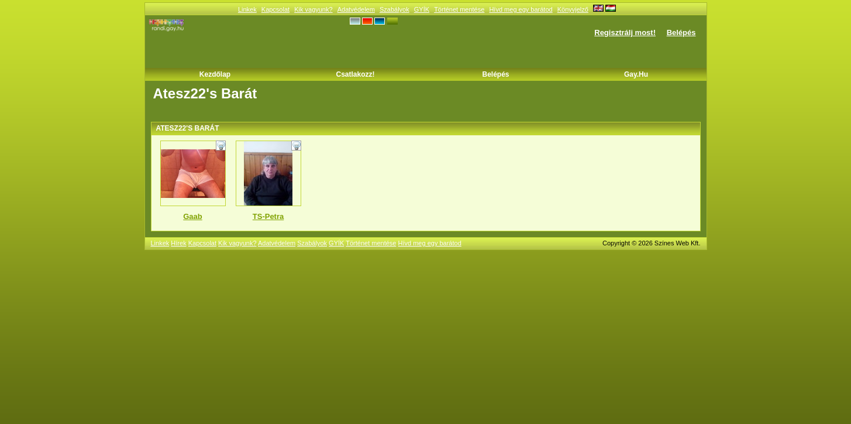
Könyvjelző (572, 9)
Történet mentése (459, 9)
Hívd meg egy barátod (520, 9)
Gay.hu (636, 74)
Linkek (247, 9)
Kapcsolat (275, 9)
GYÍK (421, 9)
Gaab (192, 216)
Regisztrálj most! (625, 32)
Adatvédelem (356, 9)
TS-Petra (268, 216)
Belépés (681, 32)
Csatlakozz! (355, 74)
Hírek (178, 243)
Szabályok (394, 9)
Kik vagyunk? (313, 9)
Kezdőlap (214, 74)
